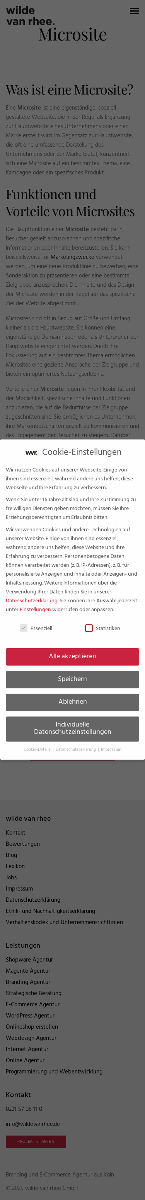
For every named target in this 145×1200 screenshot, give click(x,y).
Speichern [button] (72, 673)
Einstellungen (35, 603)
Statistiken (102, 622)
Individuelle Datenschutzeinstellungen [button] (72, 722)
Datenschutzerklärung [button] (76, 743)
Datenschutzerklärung (32, 594)
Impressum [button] (111, 743)
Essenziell (36, 622)
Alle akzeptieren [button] (72, 650)
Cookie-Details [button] (38, 743)
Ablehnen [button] (72, 696)
